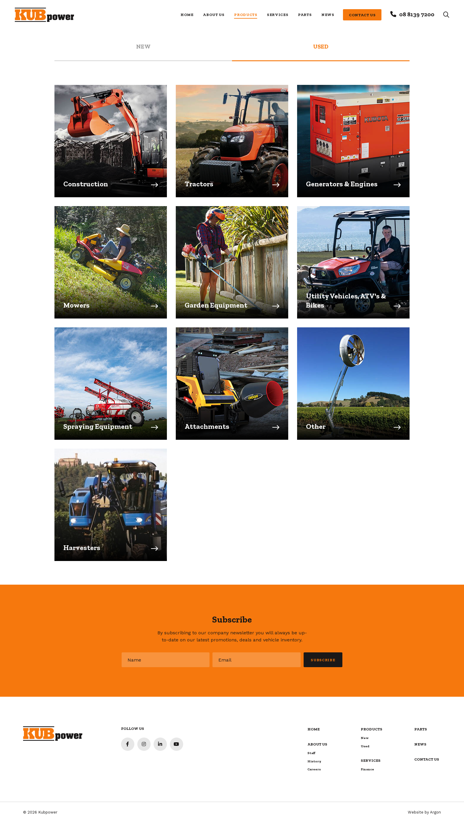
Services (277, 14)
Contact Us (362, 15)
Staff (311, 753)
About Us (213, 14)
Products (245, 14)
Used (365, 746)
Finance (367, 769)
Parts (305, 14)
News (327, 14)
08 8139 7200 (416, 14)
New (365, 738)
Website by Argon (424, 812)
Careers (314, 769)
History (314, 761)
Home (187, 14)
